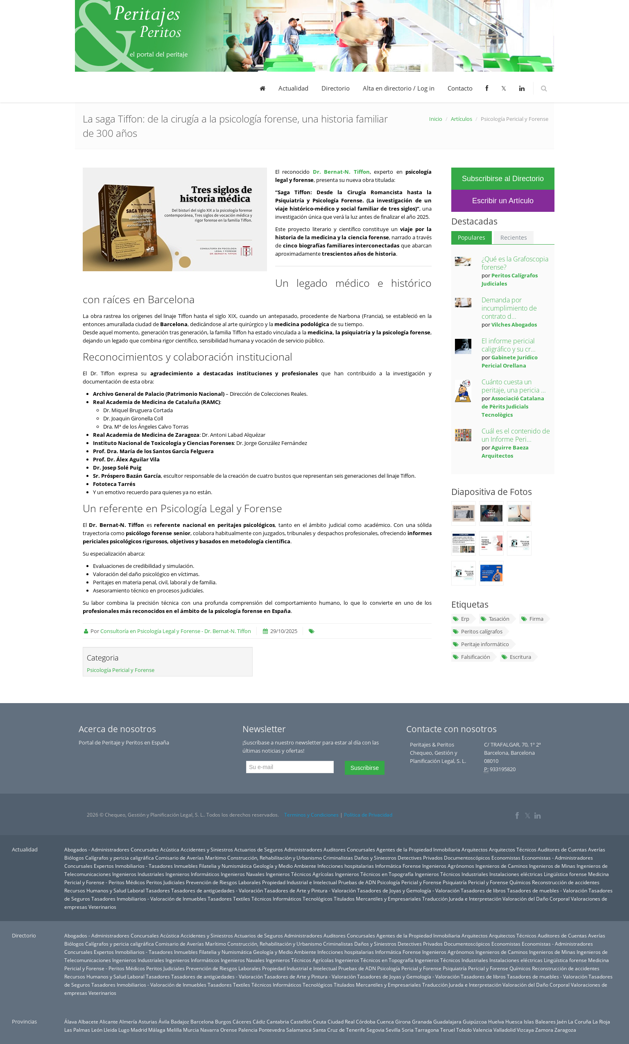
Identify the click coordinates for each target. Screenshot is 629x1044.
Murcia (191, 1029)
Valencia (482, 1029)
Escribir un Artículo (503, 201)
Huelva (496, 1021)
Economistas (505, 857)
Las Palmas (77, 1029)
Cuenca (385, 1021)
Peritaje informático (481, 644)
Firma (531, 618)
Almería (128, 1021)
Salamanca (299, 1029)
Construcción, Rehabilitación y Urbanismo (274, 857)
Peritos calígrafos (477, 631)
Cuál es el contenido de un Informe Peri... (516, 435)
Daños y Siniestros (375, 857)
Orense (228, 1029)
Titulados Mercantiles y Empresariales (377, 898)
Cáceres (242, 1021)
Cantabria (278, 1021)
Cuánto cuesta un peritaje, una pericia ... (514, 386)
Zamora (544, 1029)
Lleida (110, 1029)
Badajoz (180, 1021)
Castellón (301, 1021)
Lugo (123, 1029)
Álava (70, 1021)
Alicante (109, 1021)
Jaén (562, 1021)
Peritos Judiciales (165, 882)
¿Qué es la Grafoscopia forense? (515, 263)
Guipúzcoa (475, 1021)
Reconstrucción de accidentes (566, 882)
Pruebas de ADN (357, 882)
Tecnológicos (318, 898)
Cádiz (259, 1021)
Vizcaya (525, 1029)
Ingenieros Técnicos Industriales (451, 874)
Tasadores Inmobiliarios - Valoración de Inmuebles (148, 898)
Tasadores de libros (483, 890)
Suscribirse (365, 768)
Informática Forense (398, 865)
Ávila (164, 1021)
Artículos (461, 119)
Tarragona (427, 1029)
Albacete (88, 1021)
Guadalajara (447, 1021)
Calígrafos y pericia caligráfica (119, 857)
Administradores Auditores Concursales (329, 849)
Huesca (514, 1021)
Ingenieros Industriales (138, 874)
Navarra (209, 1029)
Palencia (248, 1029)
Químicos (520, 882)
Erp (461, 618)
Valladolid (504, 1029)
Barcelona (202, 1021)
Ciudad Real (341, 1021)
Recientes (513, 237)
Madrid (139, 1029)
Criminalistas (338, 857)
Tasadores (158, 890)
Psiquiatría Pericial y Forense (475, 882)
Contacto (460, 88)
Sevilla (393, 1029)
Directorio (335, 88)
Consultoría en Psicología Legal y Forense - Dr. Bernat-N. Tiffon (175, 631)
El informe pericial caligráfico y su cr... (509, 345)
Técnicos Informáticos (276, 898)
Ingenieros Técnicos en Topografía (374, 874)
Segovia (376, 1029)
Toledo (464, 1029)
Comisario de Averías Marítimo (190, 857)
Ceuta (319, 1021)
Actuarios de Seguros (258, 849)
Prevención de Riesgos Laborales (223, 882)
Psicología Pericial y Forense (120, 670)
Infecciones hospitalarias (345, 865)
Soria (408, 1029)
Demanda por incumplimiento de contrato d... (509, 308)
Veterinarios (102, 906)
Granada (422, 1021)
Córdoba (366, 1021)
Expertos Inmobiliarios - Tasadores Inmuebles (146, 865)
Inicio (435, 119)
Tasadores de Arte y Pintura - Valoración (310, 890)
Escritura (516, 656)
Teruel (447, 1029)
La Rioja (601, 1021)
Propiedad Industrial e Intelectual (299, 882)
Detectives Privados (420, 857)
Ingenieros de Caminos (501, 865)
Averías (596, 849)
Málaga (156, 1029)
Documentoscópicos (467, 857)
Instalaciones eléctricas (516, 874)
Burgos (223, 1021)
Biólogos (74, 857)
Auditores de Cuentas (562, 849)
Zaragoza (565, 1029)
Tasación (494, 618)
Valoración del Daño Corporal (536, 898)
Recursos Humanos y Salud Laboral (104, 890)
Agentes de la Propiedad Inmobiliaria (418, 849)
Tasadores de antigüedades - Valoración (217, 890)
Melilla (174, 1029)
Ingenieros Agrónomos (448, 865)
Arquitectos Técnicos (512, 849)
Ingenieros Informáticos (192, 874)
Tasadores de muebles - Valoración (547, 890)
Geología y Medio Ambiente (284, 865)
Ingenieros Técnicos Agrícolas (300, 874)
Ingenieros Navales (243, 874)
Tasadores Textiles (229, 898)
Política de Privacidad (368, 814)
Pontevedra (272, 1029)
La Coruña (579, 1021)
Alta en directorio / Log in (398, 88)
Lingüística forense (565, 874)
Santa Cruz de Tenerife (339, 1029)
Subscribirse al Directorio (503, 179)
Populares (471, 237)
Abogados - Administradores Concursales (111, 849)
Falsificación (471, 656)
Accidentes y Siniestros (207, 849)
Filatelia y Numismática (225, 865)
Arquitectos (475, 849)
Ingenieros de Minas (552, 865)
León (96, 1029)
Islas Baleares (540, 1021)
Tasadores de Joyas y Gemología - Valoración (408, 890)
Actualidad (293, 88)
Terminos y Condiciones (311, 814)
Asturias (147, 1021)
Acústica (169, 849)
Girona (403, 1021)
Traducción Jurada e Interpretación (461, 898)
